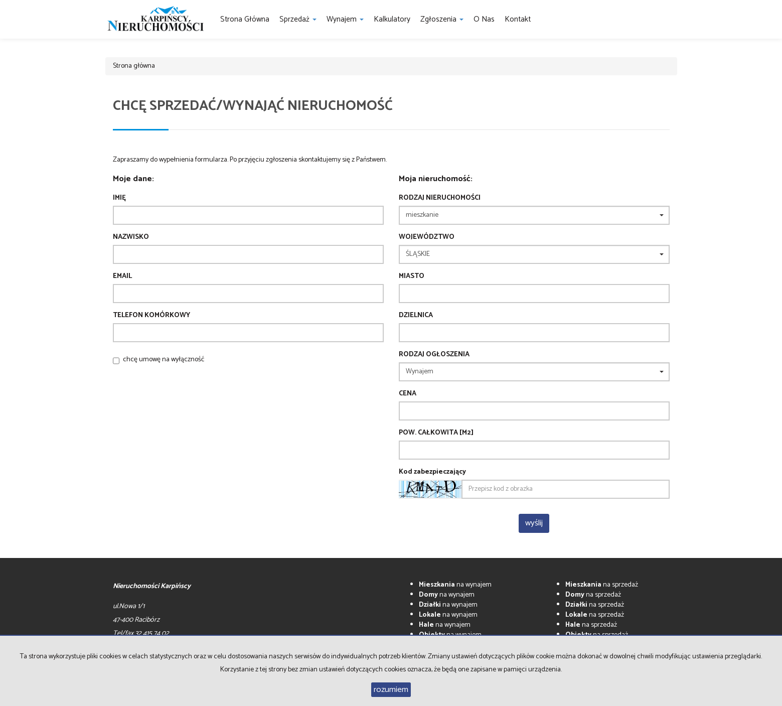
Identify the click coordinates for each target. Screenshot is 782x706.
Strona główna (244, 19)
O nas (484, 19)
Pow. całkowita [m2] (436, 433)
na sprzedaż (601, 585)
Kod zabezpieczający (432, 472)
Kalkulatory (392, 19)
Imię (119, 198)
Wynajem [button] (345, 19)
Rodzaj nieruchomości (440, 198)
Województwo (426, 237)
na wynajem (455, 585)
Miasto (411, 276)
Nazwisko (131, 237)
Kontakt (518, 19)
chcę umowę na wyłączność (163, 359)
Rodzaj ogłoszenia (434, 355)
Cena (407, 394)
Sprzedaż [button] (298, 19)
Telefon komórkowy (151, 316)
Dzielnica (416, 316)
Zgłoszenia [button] (441, 19)
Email (122, 276)
